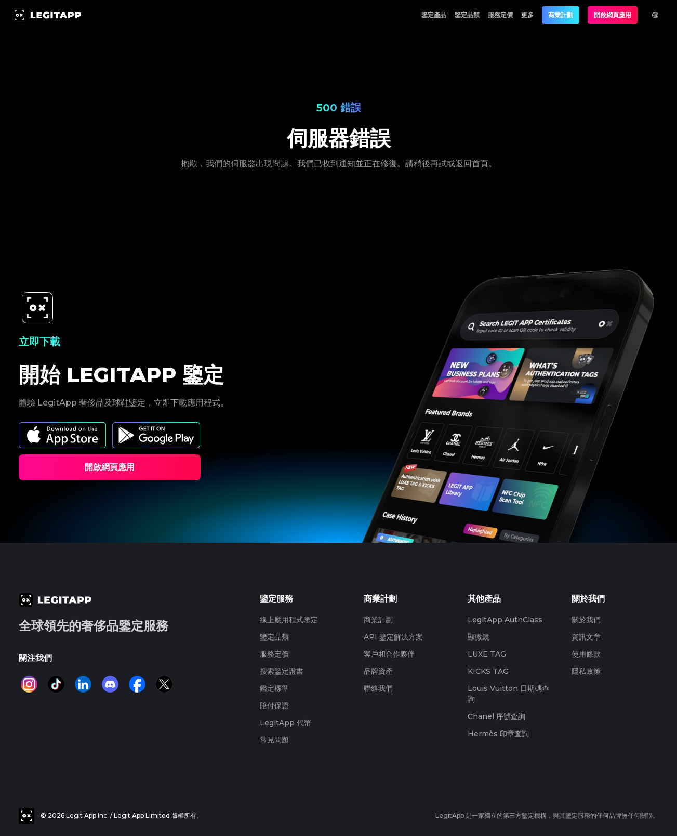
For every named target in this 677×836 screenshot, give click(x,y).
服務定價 (500, 15)
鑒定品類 (467, 15)
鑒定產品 (433, 15)
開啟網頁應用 (612, 15)
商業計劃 (560, 15)
